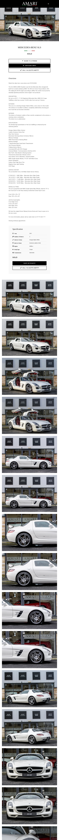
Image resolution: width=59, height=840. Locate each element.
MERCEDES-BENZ (29, 65)
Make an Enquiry (30, 263)
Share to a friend (29, 61)
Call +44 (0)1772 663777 (29, 70)
